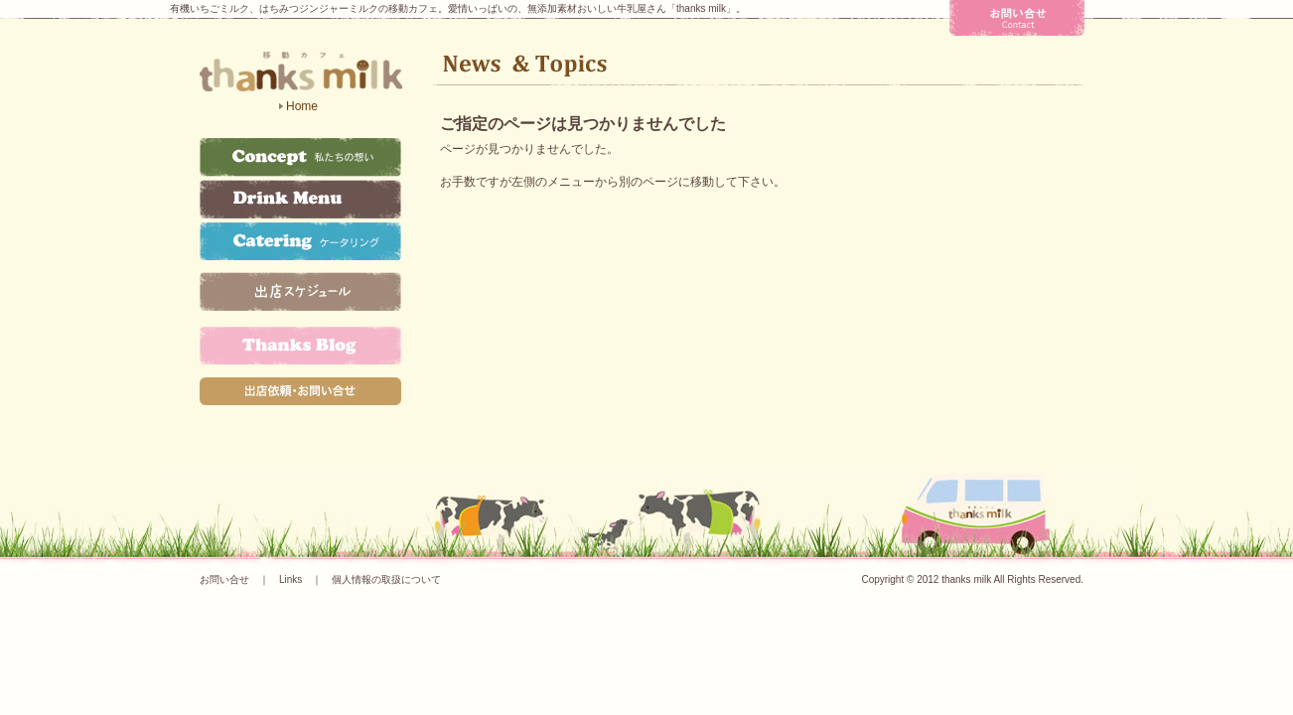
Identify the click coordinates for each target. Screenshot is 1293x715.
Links (290, 579)
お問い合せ (224, 579)
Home (302, 106)
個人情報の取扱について (386, 579)
